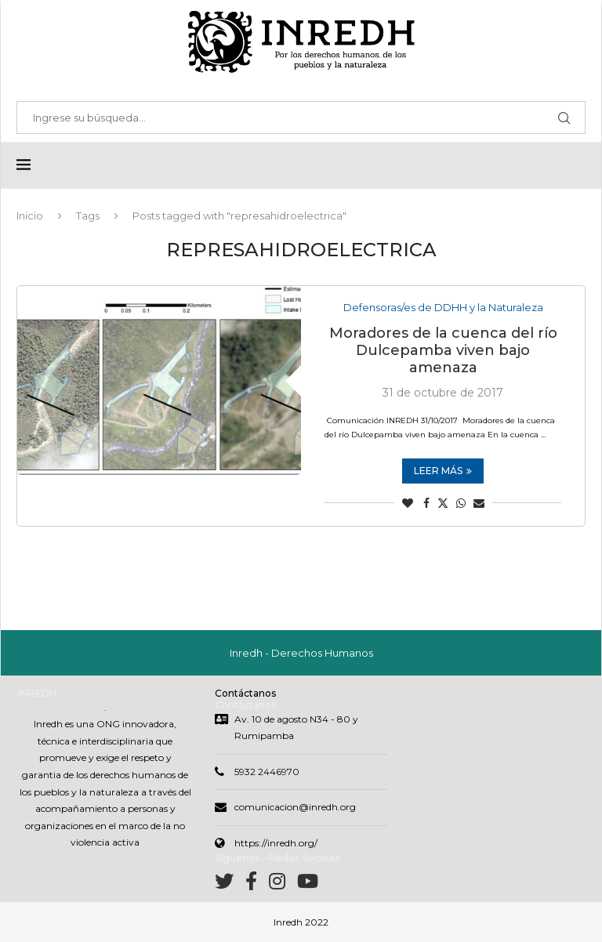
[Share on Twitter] (442, 503)
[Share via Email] (478, 503)
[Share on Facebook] (426, 503)
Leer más (443, 470)
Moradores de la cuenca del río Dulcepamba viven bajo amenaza (443, 350)
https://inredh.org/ (275, 843)
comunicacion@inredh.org (295, 807)
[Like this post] (407, 503)
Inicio (29, 215)
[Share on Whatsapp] (461, 503)
